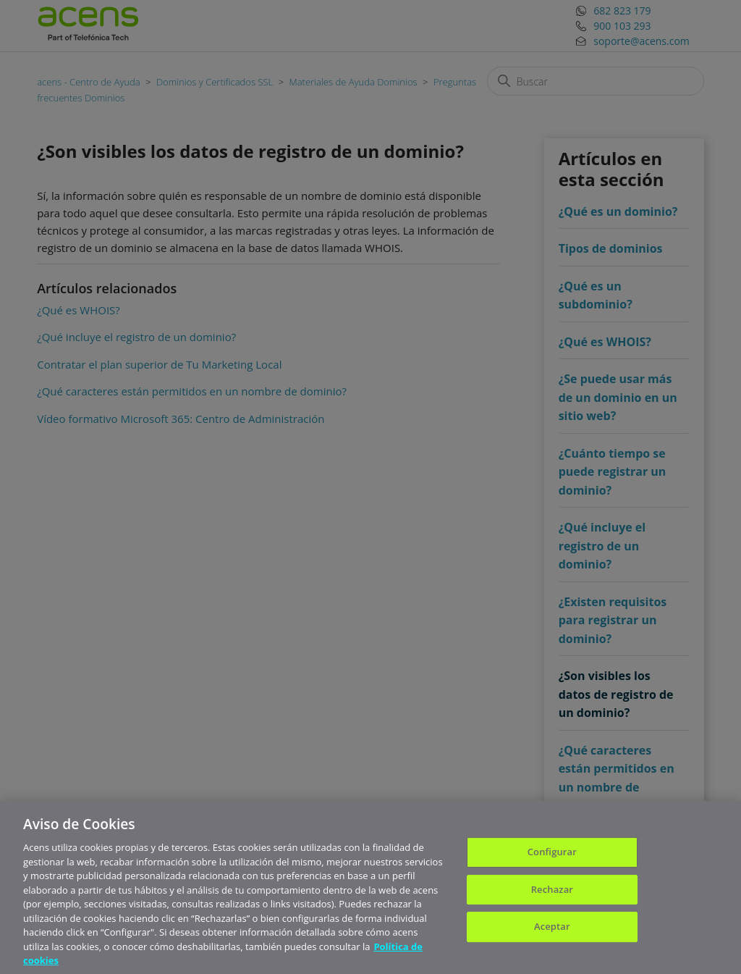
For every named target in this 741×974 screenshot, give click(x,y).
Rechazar (552, 894)
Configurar (552, 856)
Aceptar (552, 931)
